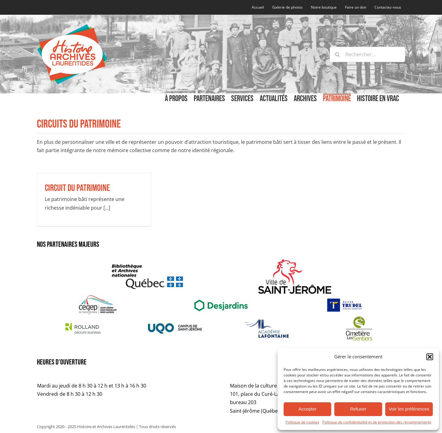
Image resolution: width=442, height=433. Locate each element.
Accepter (307, 408)
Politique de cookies (302, 422)
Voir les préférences (409, 408)
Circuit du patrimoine (77, 188)
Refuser (358, 408)
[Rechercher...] (367, 54)
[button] (430, 357)
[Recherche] (337, 54)
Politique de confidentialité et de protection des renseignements (376, 422)
